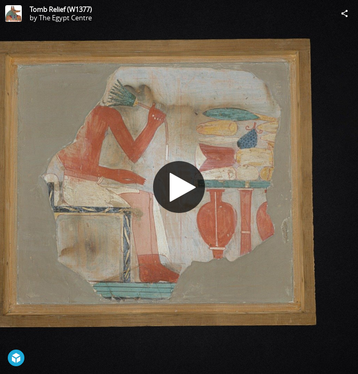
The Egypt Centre (65, 17)
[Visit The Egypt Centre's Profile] (13, 13)
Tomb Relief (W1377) (61, 9)
